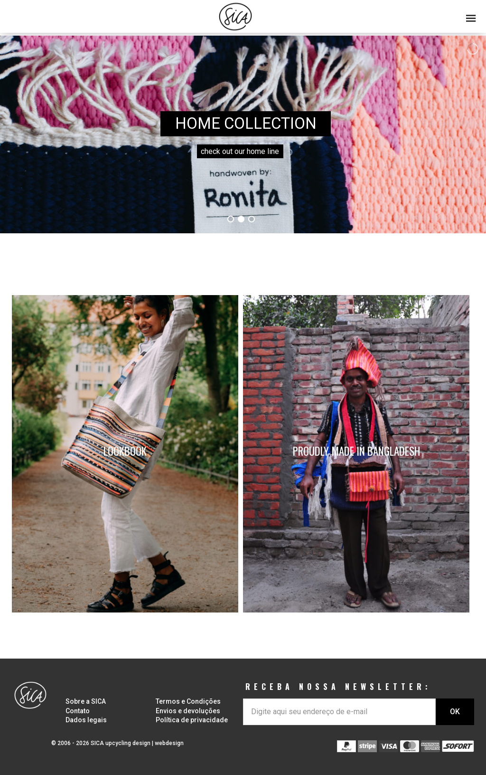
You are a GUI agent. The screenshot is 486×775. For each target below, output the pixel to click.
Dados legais (86, 720)
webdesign (169, 743)
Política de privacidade (192, 720)
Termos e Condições (188, 701)
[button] (243, 14)
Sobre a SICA (85, 701)
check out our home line (240, 151)
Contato (77, 711)
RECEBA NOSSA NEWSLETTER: (338, 686)
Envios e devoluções (188, 711)
